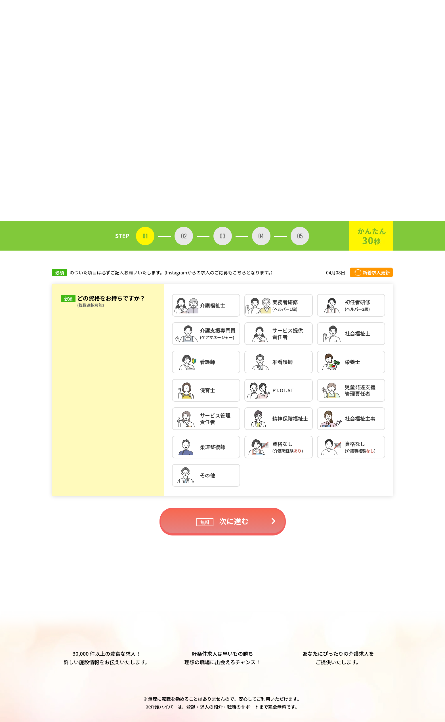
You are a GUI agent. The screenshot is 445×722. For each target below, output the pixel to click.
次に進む (222, 521)
